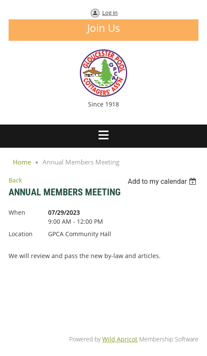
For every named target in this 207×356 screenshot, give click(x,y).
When (17, 212)
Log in (110, 12)
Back (15, 180)
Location (21, 234)
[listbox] (163, 181)
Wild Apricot (119, 339)
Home (22, 162)
